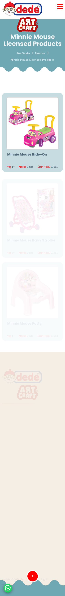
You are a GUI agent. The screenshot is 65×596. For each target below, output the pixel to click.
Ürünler (40, 54)
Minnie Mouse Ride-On (27, 154)
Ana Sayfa (23, 54)
